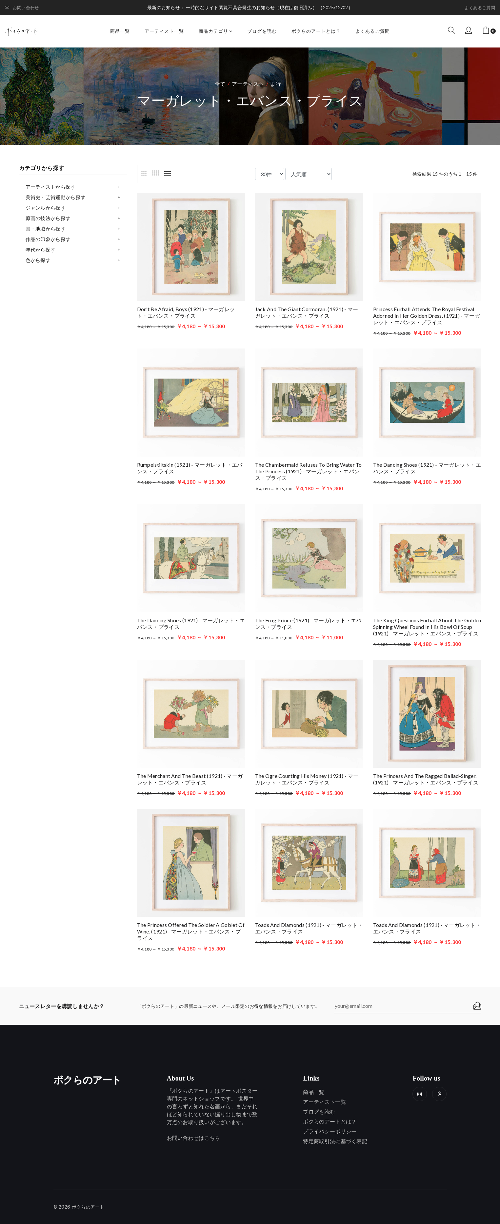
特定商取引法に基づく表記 (335, 1141)
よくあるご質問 (480, 7)
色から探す (38, 260)
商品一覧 (120, 31)
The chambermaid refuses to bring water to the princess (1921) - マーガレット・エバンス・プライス (308, 471)
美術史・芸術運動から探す (56, 197)
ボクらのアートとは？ (316, 31)
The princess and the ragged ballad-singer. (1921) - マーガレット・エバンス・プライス (426, 779)
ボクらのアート (87, 1080)
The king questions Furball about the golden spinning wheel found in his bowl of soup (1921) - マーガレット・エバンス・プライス (427, 626)
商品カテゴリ (215, 31)
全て (220, 84)
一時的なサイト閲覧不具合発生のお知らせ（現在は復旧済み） (252, 7)
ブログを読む (262, 31)
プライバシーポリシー (329, 1131)
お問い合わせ (22, 7)
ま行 (275, 84)
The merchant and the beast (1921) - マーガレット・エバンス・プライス (190, 779)
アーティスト (248, 84)
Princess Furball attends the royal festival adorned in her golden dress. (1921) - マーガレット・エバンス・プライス (426, 315)
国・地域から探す (46, 229)
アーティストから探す (51, 187)
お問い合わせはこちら (193, 1138)
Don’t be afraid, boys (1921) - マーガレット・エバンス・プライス (186, 312)
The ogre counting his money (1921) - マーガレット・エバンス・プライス (307, 779)
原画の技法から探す (48, 218)
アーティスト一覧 (164, 31)
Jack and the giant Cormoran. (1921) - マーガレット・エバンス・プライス (306, 312)
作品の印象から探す (48, 239)
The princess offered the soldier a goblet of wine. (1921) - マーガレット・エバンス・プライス (191, 931)
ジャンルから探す (46, 208)
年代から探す (41, 250)
